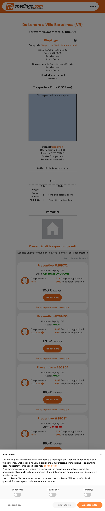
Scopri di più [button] (14, 504)
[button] (100, 454)
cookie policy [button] (50, 466)
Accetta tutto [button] (89, 504)
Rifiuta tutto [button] (64, 504)
